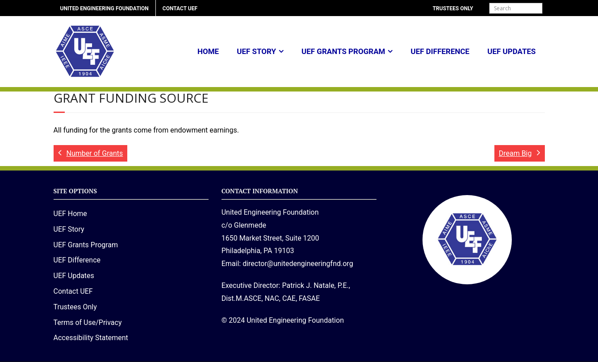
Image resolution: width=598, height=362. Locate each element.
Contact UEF (180, 8)
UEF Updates (511, 51)
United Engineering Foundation (104, 8)
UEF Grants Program (343, 51)
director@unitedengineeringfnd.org (298, 263)
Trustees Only (453, 8)
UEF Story (256, 51)
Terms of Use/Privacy (88, 322)
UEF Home (70, 213)
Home (208, 51)
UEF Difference (439, 51)
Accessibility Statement (91, 337)
